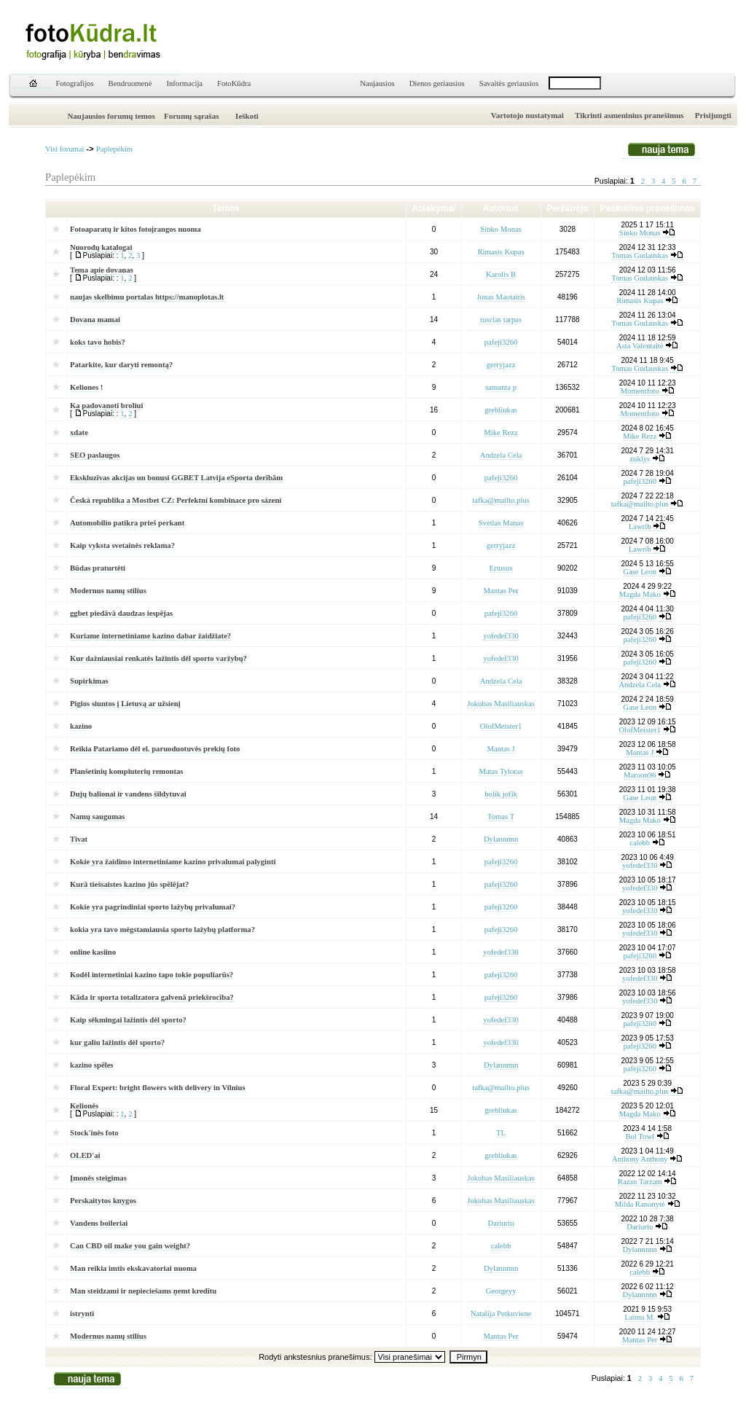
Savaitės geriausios (508, 83)
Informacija (184, 83)
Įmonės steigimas (98, 1178)
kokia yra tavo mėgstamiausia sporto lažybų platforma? (162, 929)
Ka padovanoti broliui (106, 406)
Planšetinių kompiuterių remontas (127, 771)
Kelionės (84, 1106)
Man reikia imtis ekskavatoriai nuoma (133, 1268)
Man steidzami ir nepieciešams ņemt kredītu (143, 1291)
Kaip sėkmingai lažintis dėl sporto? (128, 1020)
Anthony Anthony (640, 1159)
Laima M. (639, 1317)
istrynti (82, 1314)
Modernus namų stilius (108, 591)
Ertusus (501, 568)
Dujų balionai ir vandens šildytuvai (128, 794)
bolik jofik (500, 794)
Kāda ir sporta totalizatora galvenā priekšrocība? (152, 997)
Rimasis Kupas (500, 252)
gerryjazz (501, 365)
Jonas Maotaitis (500, 297)
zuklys (639, 459)
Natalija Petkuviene (501, 1314)
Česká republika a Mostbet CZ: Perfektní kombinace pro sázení (175, 500)
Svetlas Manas (501, 523)
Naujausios (377, 83)
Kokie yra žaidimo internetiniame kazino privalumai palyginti (172, 862)
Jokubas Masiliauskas (501, 704)
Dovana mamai (95, 320)
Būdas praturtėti (97, 568)
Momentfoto (640, 391)
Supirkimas (89, 681)
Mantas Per (500, 591)
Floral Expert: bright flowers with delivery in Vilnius (158, 1088)
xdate (79, 432)
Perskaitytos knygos (103, 1201)
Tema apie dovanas (101, 270)
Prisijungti (713, 115)
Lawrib (640, 527)
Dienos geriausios (437, 83)
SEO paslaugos (94, 455)
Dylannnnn (501, 839)
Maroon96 (640, 775)
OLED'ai (85, 1155)
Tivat (78, 839)
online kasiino (93, 952)
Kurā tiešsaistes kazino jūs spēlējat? (129, 884)
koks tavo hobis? (97, 342)
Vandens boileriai (98, 1223)
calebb (639, 843)
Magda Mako (640, 594)
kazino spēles (92, 1065)
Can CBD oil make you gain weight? (130, 1246)
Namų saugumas (97, 817)
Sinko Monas (501, 229)
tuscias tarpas (501, 320)
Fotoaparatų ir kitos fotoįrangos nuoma (135, 229)
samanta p (501, 387)
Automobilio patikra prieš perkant (127, 523)
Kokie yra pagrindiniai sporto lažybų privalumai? (152, 907)
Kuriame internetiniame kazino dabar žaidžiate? (150, 636)
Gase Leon (639, 572)
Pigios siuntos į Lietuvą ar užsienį (125, 704)
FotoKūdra (234, 83)
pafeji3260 (501, 342)
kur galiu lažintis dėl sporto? (117, 1042)
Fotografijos (75, 83)
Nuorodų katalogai (101, 247)
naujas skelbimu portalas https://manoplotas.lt (147, 297)
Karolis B (501, 274)
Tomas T (500, 817)
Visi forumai (65, 149)
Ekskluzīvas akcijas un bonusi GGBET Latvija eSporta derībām (176, 478)
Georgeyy (501, 1291)
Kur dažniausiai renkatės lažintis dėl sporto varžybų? (158, 658)
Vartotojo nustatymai (527, 115)
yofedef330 (501, 636)
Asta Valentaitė (640, 346)
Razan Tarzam (640, 1182)
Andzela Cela (501, 455)
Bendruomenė (130, 83)
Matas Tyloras (500, 771)
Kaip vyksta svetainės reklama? (122, 545)
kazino (81, 726)
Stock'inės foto (94, 1133)
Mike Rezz (500, 432)
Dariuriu (501, 1223)
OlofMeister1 (501, 726)
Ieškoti (247, 115)
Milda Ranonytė (640, 1204)
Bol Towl (639, 1136)
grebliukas (500, 410)
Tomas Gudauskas (639, 255)
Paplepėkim (114, 149)
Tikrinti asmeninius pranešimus (629, 115)
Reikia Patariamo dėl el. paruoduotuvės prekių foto (155, 749)
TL (501, 1133)
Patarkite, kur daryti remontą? (121, 365)
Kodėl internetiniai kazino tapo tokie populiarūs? (151, 975)
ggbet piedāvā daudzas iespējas (121, 613)
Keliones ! (86, 387)
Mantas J (500, 749)
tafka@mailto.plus (501, 500)
